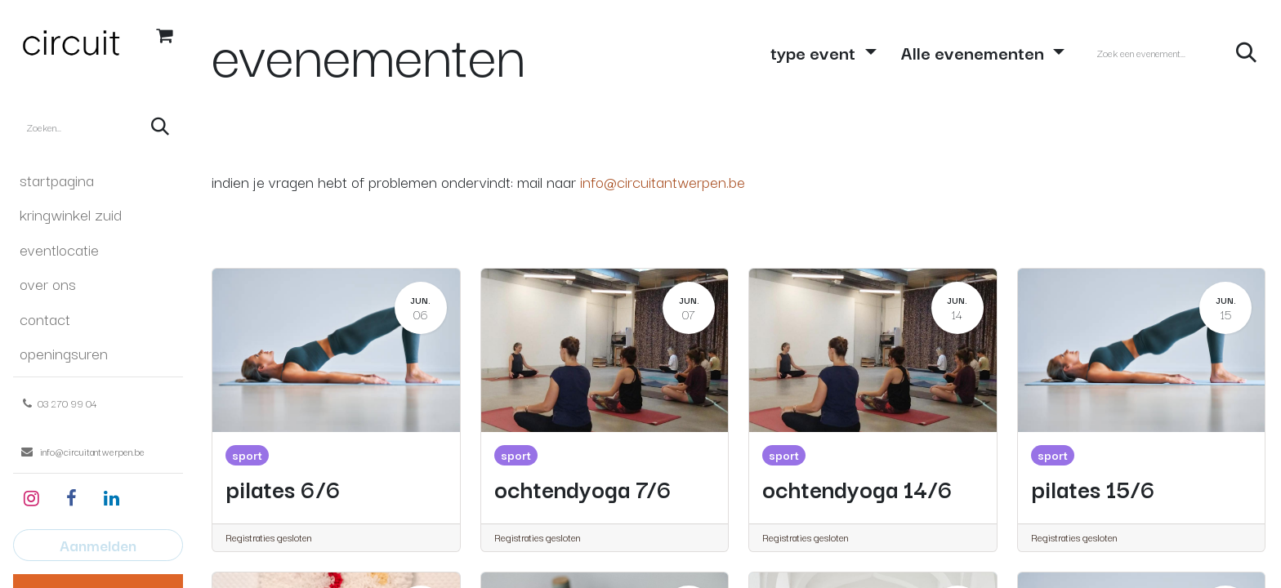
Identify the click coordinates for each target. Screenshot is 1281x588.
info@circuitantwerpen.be (662, 181)
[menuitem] (98, 180)
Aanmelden (98, 544)
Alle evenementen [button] (974, 51)
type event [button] (814, 51)
